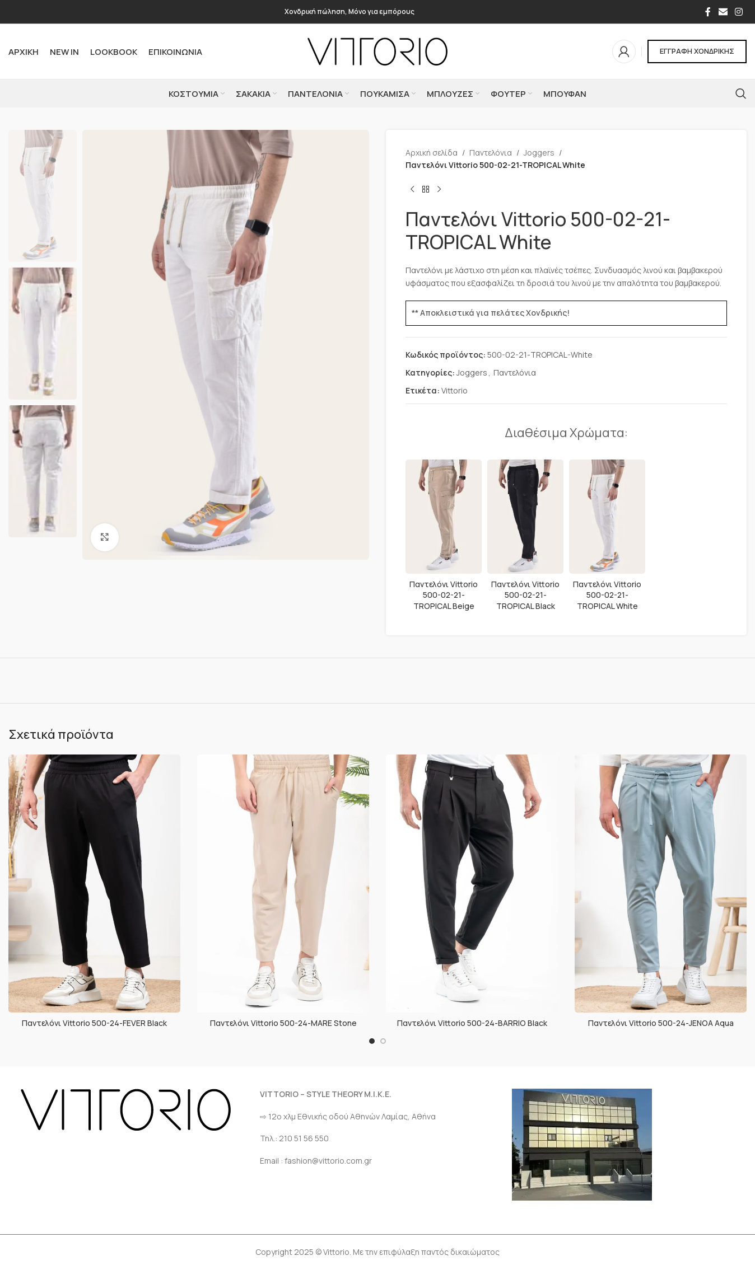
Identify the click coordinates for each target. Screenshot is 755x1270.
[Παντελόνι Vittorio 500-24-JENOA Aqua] (661, 883)
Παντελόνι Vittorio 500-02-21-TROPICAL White (607, 595)
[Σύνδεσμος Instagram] (739, 11)
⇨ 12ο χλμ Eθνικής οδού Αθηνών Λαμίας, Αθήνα (348, 1116)
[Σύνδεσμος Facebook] (708, 11)
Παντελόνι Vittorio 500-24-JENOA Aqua (661, 1023)
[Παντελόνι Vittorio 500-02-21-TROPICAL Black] (525, 517)
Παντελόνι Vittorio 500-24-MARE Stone (283, 1023)
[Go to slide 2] (383, 1041)
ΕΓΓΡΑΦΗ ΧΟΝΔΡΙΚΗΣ (697, 51)
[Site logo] (377, 50)
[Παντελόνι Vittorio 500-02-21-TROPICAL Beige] (444, 517)
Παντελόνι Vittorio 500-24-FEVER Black (94, 1023)
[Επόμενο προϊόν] (439, 189)
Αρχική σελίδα (432, 152)
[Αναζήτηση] (741, 93)
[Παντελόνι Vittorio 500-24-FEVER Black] (94, 883)
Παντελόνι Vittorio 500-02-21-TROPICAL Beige (443, 595)
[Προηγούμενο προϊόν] (412, 189)
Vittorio (454, 390)
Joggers (539, 152)
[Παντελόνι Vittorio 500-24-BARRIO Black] (472, 883)
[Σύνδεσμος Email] (723, 11)
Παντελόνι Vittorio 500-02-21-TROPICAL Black (525, 595)
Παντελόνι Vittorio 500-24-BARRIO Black (472, 1023)
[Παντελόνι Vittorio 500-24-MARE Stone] (283, 883)
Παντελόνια (490, 152)
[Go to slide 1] (372, 1041)
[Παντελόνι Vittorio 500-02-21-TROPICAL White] (607, 517)
